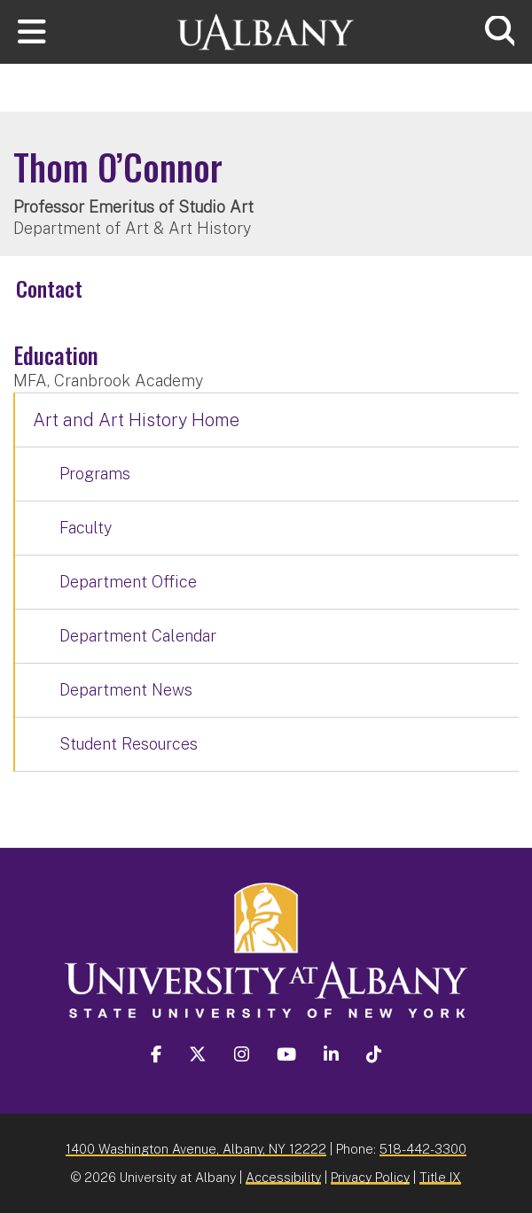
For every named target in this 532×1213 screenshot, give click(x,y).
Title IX (440, 1177)
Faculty (85, 527)
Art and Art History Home (136, 420)
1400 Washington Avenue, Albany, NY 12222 (196, 1148)
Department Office (128, 581)
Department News (125, 689)
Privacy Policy (370, 1177)
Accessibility (283, 1177)
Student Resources (128, 744)
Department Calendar (137, 635)
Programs (94, 473)
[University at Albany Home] (266, 29)
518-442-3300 (422, 1148)
